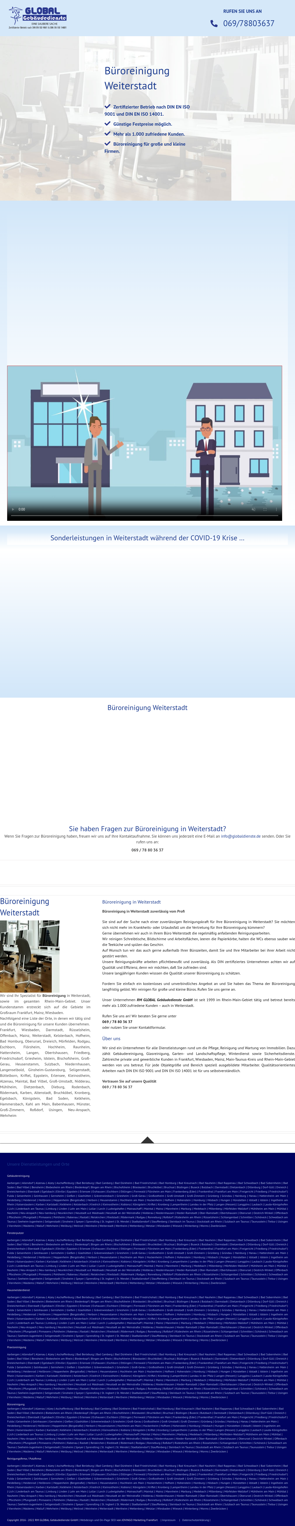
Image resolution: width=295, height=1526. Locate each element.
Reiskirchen (98, 1217)
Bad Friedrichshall (146, 1183)
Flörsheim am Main (159, 1191)
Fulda (10, 1196)
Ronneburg (154, 1217)
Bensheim (38, 1187)
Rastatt (84, 1217)
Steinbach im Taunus (182, 1221)
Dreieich (281, 1187)
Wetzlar (150, 1226)
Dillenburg (254, 1187)
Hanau (253, 1196)
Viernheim (15, 1226)
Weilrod (78, 1226)
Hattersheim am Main (272, 1196)
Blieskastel (139, 1187)
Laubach (257, 1204)
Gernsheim (57, 1196)
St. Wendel (123, 1221)
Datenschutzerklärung (195, 1520)
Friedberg (261, 1191)
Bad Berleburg (85, 1183)
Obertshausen (228, 1213)
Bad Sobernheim (271, 1183)
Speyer (80, 1221)
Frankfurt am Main (226, 1191)
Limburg (51, 1208)
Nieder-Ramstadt (186, 1213)
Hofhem (169, 1200)
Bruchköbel (155, 1187)
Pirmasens (45, 1217)
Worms (204, 1226)
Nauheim (12, 1213)
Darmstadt (221, 1187)
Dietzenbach (237, 1187)
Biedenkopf (82, 1187)
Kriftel (151, 1204)
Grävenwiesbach (104, 1196)
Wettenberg (137, 1226)
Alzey (51, 1183)
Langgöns (244, 1204)
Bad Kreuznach (188, 1183)
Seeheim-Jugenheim (30, 1221)
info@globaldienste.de (241, 836)
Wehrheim (52, 1226)
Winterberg (191, 1226)
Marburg (186, 1208)
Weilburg (66, 1226)
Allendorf (27, 1183)
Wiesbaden (163, 1226)
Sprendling (93, 1221)
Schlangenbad (229, 1217)
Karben (40, 1204)
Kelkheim (66, 1204)
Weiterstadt (106, 1226)
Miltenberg (215, 1208)
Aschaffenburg (65, 1183)
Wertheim (122, 1226)
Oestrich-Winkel (263, 1213)
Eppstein (72, 1191)
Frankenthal (206, 1191)
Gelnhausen (41, 1196)
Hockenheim (154, 1200)
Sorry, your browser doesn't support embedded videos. (144, 443)
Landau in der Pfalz (201, 1204)
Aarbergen (13, 1183)
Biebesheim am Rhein (59, 1187)
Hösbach (212, 1200)
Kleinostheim (111, 1204)
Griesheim (123, 1196)
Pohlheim (59, 1217)
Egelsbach (48, 1191)
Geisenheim (24, 1196)
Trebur (272, 1221)
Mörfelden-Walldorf (236, 1208)
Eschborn (112, 1191)
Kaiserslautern (25, 1204)
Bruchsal (169, 1187)
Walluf (40, 1226)
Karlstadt (52, 1204)
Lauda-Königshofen (276, 1204)
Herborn (92, 1200)
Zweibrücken (218, 1226)
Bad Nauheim (207, 1183)
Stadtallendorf (140, 1221)
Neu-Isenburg (47, 1213)
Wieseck (177, 1226)
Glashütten (84, 1196)
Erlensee (85, 1191)
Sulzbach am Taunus (236, 1221)
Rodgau (140, 1217)
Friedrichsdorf (278, 1191)
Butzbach (207, 1187)
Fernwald (139, 1191)
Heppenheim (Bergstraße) (69, 1200)
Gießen (71, 1196)
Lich (11, 1208)
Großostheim (156, 1196)
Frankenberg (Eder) (184, 1191)
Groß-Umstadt (175, 1196)
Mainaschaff (134, 1208)
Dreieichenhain (16, 1191)
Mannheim (171, 1208)
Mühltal (281, 1208)
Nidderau (148, 1213)
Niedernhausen (165, 1213)
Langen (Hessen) (225, 1204)
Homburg (199, 1200)
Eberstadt (34, 1191)
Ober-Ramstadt (209, 1213)
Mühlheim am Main (262, 1208)
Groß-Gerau (139, 1196)
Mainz (159, 1208)
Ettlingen (126, 1191)
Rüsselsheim (211, 1217)
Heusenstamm (108, 1200)
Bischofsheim (122, 1187)
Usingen (283, 1221)
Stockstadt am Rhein (209, 1221)
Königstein (139, 1204)
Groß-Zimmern (196, 1196)
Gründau (227, 1196)
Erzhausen (98, 1191)
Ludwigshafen (116, 1208)
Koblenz (126, 1204)
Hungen (225, 1200)
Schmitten (246, 1217)
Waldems (28, 1226)
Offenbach (281, 1213)
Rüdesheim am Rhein (188, 1217)
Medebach (200, 1208)
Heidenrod (29, 1200)
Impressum (168, 1520)
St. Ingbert (108, 1221)
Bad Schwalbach (248, 1183)
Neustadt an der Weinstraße (123, 1213)
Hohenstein (184, 1200)
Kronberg (163, 1204)
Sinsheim (68, 1221)
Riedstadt (113, 1217)
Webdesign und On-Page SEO (98, 1520)
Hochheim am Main (132, 1200)
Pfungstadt (30, 1217)
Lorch (101, 1208)
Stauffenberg (159, 1221)
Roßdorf (168, 1217)
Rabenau (72, 1217)
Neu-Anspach (28, 1213)
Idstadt (253, 1200)
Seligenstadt (52, 1221)
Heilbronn (45, 1200)
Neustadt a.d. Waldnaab (89, 1213)
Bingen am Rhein (101, 1187)
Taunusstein (258, 1221)
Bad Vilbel (23, 1187)
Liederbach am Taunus (30, 1208)
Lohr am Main (78, 1208)
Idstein (264, 1200)
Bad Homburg (167, 1183)
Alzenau (40, 1183)
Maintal (148, 1208)
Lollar (92, 1208)
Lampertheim (179, 1204)
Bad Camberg (104, 1183)
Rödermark (127, 1217)
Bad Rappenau (227, 1183)
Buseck (195, 1187)
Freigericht (246, 1191)
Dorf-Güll (268, 1187)
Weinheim (91, 1226)
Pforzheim (15, 1217)
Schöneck (260, 1217)
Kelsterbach (81, 1204)
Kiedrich (95, 1204)
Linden (63, 1208)
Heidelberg (14, 1200)
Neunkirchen (65, 1213)
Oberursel (245, 1213)
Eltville (60, 1191)
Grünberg (213, 1196)
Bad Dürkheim (123, 1183)
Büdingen (183, 1187)
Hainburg (240, 1196)
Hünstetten (239, 1200)
